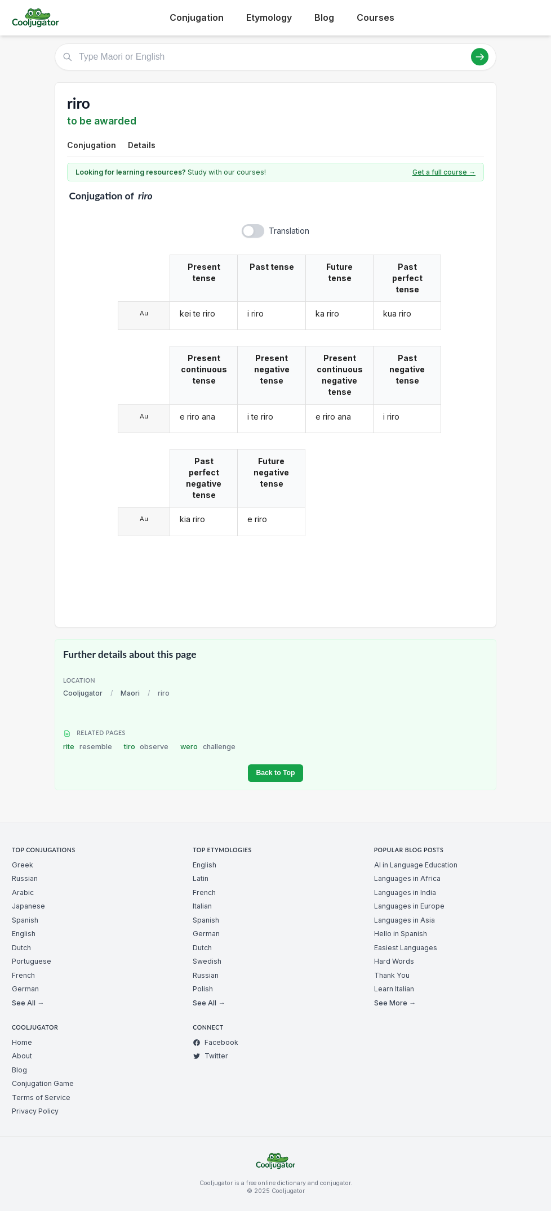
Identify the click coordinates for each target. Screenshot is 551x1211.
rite (87, 746)
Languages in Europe (409, 906)
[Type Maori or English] (275, 56)
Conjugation (197, 17)
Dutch (21, 947)
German (25, 989)
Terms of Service (41, 1097)
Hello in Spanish (400, 933)
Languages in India (405, 892)
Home (22, 1042)
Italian (202, 906)
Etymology (269, 17)
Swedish (207, 961)
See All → (28, 1003)
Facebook (215, 1042)
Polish (203, 989)
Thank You (392, 975)
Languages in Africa (407, 878)
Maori (130, 693)
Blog (324, 17)
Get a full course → (444, 172)
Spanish (25, 920)
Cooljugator (83, 693)
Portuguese (31, 961)
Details (141, 145)
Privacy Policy (35, 1111)
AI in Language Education (415, 865)
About (22, 1056)
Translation (289, 230)
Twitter (210, 1056)
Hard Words (394, 961)
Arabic (23, 892)
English (23, 933)
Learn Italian (394, 989)
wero (207, 746)
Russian (25, 878)
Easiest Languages (405, 947)
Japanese (28, 906)
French (23, 975)
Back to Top (275, 773)
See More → (395, 1003)
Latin (200, 878)
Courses (375, 17)
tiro (146, 746)
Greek (22, 865)
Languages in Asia (404, 920)
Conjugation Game (43, 1083)
